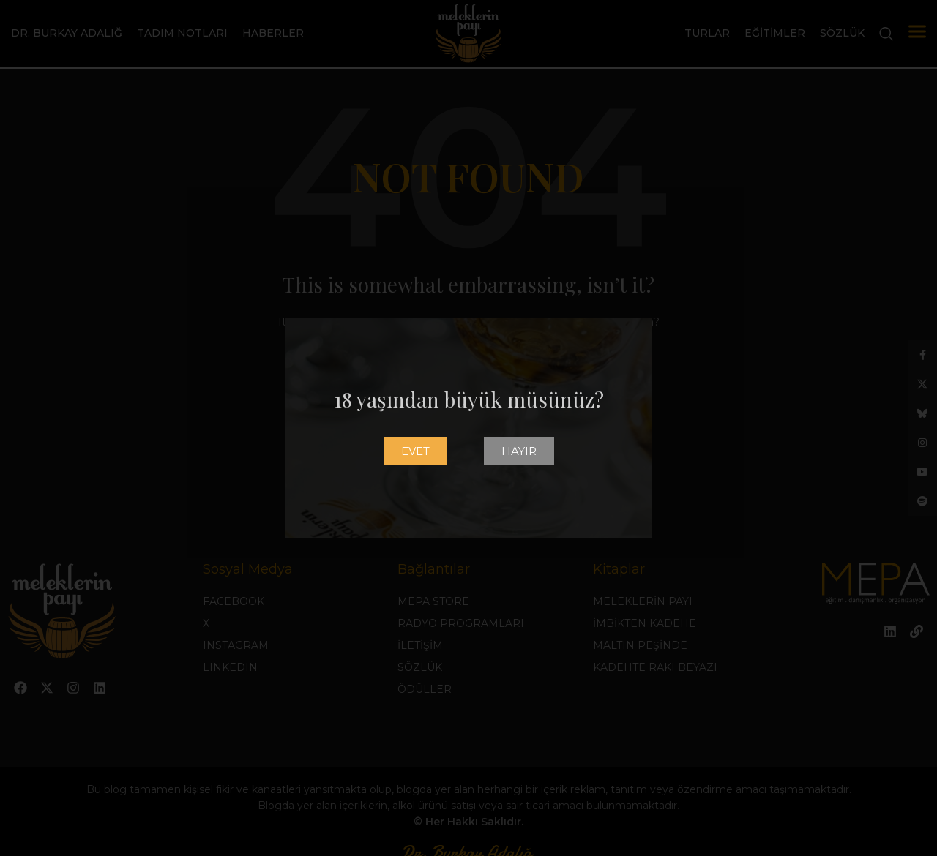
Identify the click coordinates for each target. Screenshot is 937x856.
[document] (468, 428)
